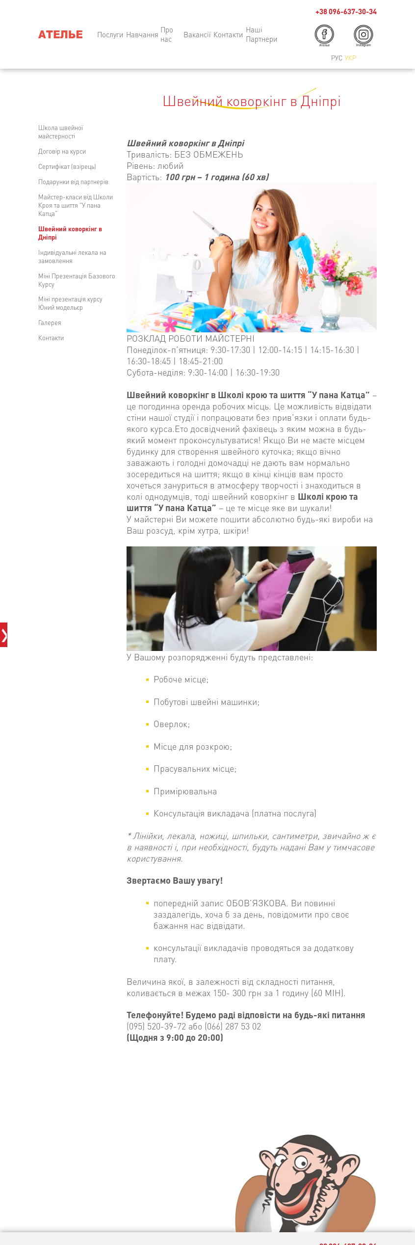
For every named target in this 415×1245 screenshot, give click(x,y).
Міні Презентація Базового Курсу (76, 279)
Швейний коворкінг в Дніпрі (70, 232)
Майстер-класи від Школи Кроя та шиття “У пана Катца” (75, 204)
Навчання (142, 34)
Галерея (49, 322)
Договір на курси (62, 151)
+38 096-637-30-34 (346, 11)
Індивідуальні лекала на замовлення (72, 256)
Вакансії (197, 34)
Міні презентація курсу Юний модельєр (70, 303)
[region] (252, 598)
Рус (336, 58)
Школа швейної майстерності (60, 131)
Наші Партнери (262, 34)
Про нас (166, 34)
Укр (350, 58)
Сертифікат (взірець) (67, 166)
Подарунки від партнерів (73, 181)
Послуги (110, 34)
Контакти (51, 337)
